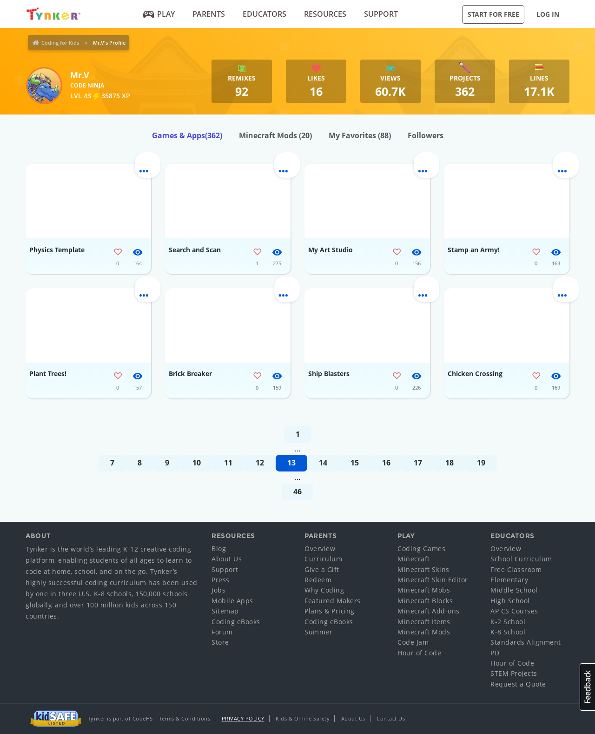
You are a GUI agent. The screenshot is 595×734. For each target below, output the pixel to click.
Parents (208, 14)
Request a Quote (518, 684)
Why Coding (324, 590)
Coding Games (421, 548)
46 (297, 491)
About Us (227, 558)
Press (221, 579)
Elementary (509, 579)
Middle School (514, 590)
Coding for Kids (60, 42)
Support (381, 14)
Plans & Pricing (329, 610)
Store (220, 642)
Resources (325, 14)
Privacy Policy (243, 718)
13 (291, 463)
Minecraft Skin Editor (432, 579)
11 (228, 463)
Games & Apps (187, 135)
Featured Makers (332, 600)
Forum (222, 631)
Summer (318, 631)
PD (494, 652)
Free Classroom (516, 569)
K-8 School (507, 631)
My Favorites (360, 135)
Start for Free (493, 14)
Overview (319, 548)
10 (196, 463)
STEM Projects (513, 673)
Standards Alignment (525, 642)
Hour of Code (419, 652)
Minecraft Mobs (423, 590)
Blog (219, 548)
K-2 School (507, 621)
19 (481, 463)
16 (386, 463)
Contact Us (391, 718)
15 (354, 463)
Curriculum (323, 558)
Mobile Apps (232, 600)
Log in (547, 14)
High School (510, 600)
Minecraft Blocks (425, 600)
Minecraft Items (423, 621)
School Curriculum (521, 558)
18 (449, 463)
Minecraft (413, 558)
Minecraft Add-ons (428, 610)
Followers (425, 135)
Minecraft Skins (423, 569)
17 (418, 463)
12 (260, 463)
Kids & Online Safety (303, 718)
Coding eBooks (236, 621)
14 (323, 463)
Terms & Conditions (184, 718)
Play (159, 14)
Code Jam (413, 642)
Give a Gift (321, 569)
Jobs (218, 590)
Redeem (317, 579)
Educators (264, 14)
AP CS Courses (514, 610)
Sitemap (225, 610)
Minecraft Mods (275, 135)
